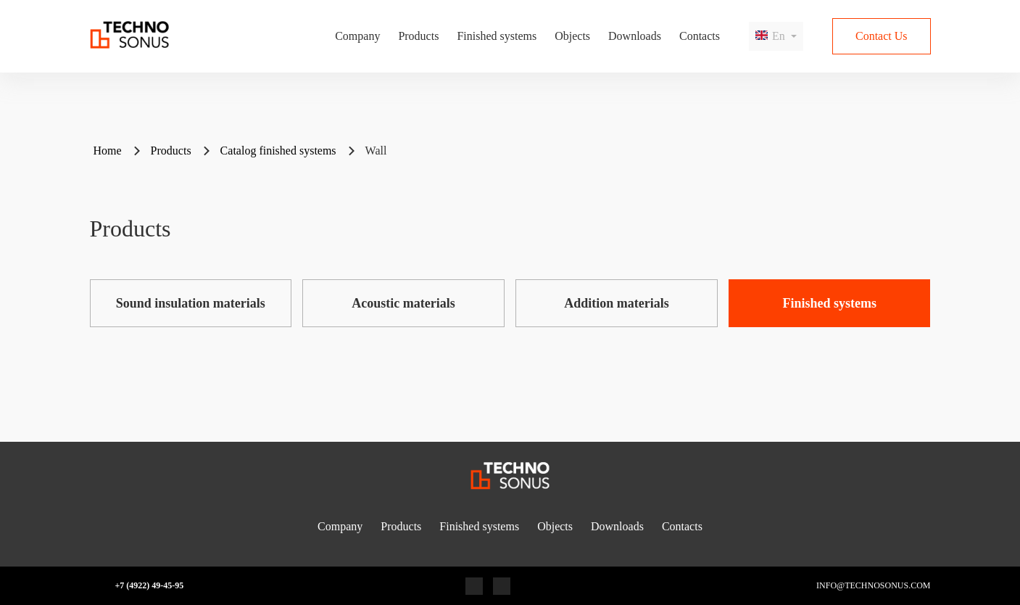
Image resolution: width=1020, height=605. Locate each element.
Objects (572, 36)
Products (418, 36)
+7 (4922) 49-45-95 (149, 585)
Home (108, 150)
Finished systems (496, 36)
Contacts (699, 36)
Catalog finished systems (278, 150)
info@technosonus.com (873, 585)
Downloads (634, 36)
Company (357, 36)
